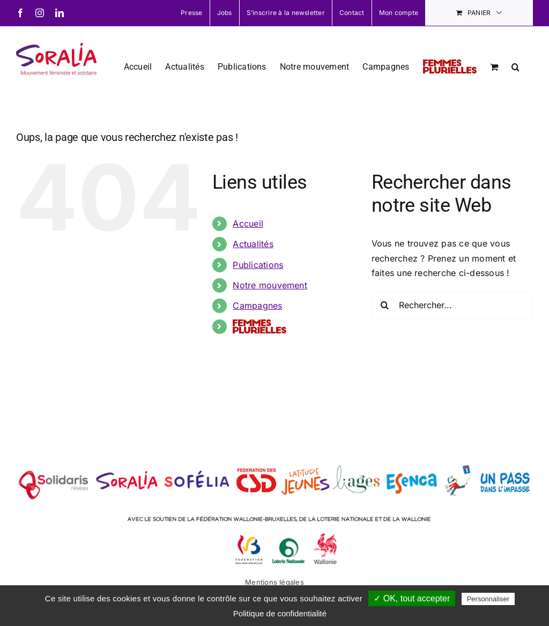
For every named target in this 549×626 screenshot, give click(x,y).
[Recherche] (385, 305)
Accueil (248, 223)
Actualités (253, 244)
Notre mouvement (270, 285)
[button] (515, 65)
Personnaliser (488, 599)
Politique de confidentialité (280, 613)
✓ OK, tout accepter (412, 598)
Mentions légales (274, 582)
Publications (258, 264)
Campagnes (257, 305)
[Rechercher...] (452, 305)
